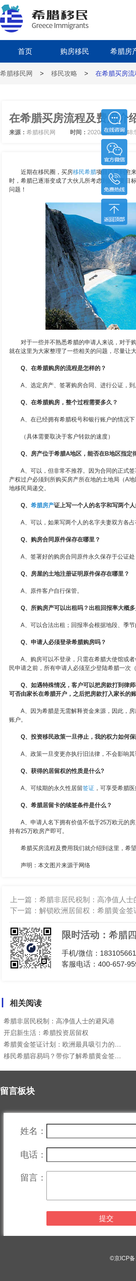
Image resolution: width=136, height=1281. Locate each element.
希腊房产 (42, 505)
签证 (88, 788)
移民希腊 (84, 172)
